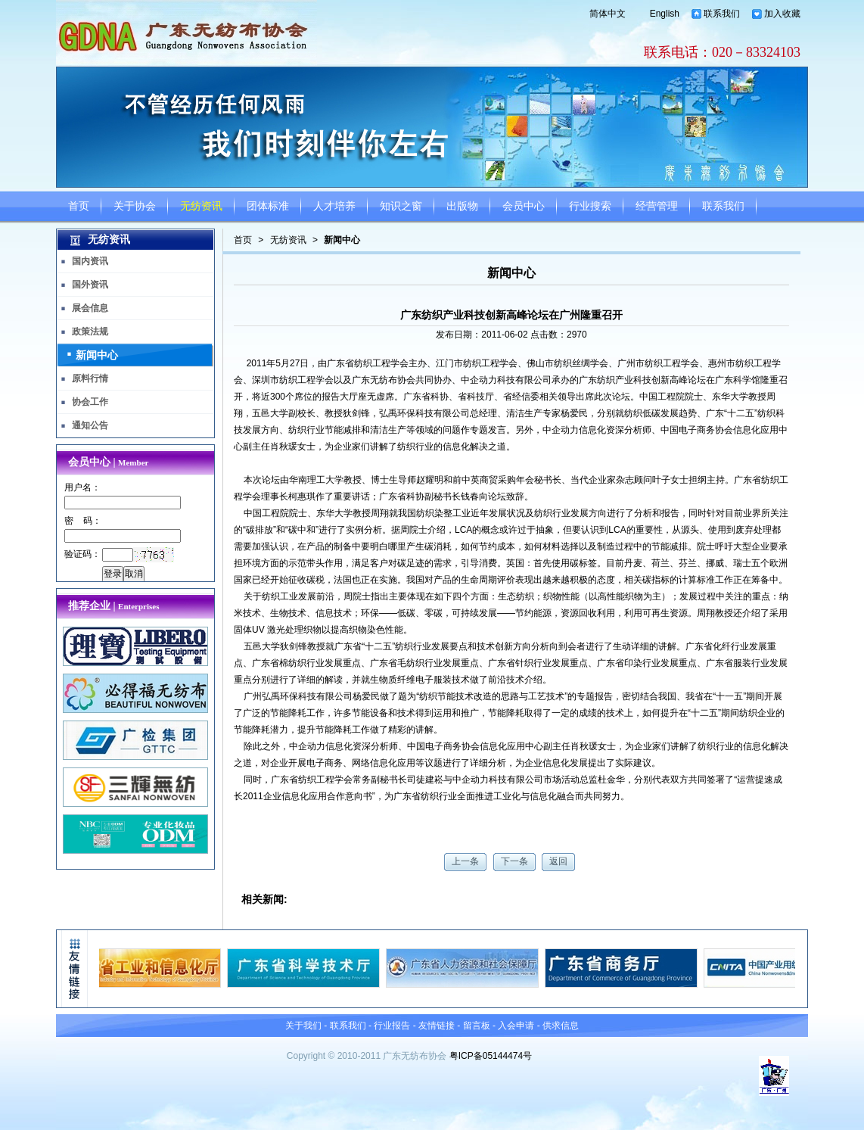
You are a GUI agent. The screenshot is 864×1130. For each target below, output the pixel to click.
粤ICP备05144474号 (490, 1056)
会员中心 (523, 206)
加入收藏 (782, 13)
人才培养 (334, 206)
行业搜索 (590, 206)
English (664, 13)
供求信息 (560, 1025)
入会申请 (516, 1025)
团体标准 (268, 206)
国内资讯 (90, 261)
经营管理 (657, 206)
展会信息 (90, 308)
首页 (78, 206)
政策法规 (90, 331)
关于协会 (134, 206)
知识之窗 (401, 206)
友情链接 (436, 1025)
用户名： (82, 487)
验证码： (82, 554)
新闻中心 (342, 240)
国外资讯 (90, 284)
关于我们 (303, 1025)
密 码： (82, 520)
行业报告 (392, 1025)
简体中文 (607, 13)
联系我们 (722, 13)
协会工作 (90, 402)
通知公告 (90, 425)
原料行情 (90, 378)
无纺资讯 (201, 206)
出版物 (462, 206)
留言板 (476, 1025)
